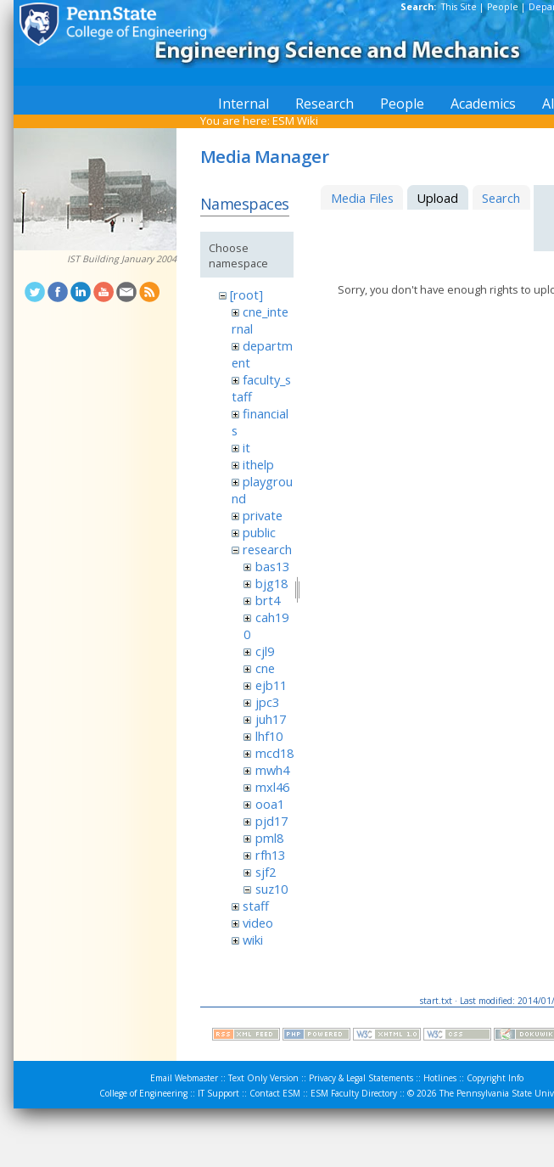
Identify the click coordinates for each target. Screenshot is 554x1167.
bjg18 (271, 583)
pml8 (269, 837)
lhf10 (269, 735)
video (258, 922)
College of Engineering (143, 1093)
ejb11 (271, 684)
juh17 (270, 718)
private (263, 515)
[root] (246, 294)
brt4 (267, 600)
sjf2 (265, 871)
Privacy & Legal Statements (361, 1078)
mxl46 (272, 786)
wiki (253, 939)
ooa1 (269, 803)
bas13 (272, 566)
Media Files (362, 197)
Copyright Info (495, 1078)
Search (501, 197)
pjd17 (271, 820)
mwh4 (272, 769)
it (246, 447)
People (502, 7)
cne (265, 667)
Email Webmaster (184, 1078)
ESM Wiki (295, 120)
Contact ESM (274, 1093)
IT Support (218, 1093)
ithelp (258, 464)
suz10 (271, 888)
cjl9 (264, 650)
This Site (459, 7)
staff (256, 905)
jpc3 (267, 701)
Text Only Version (263, 1078)
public (259, 532)
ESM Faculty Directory (354, 1093)
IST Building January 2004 (121, 259)
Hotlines (439, 1078)
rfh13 (270, 854)
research (267, 549)
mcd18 (274, 752)
